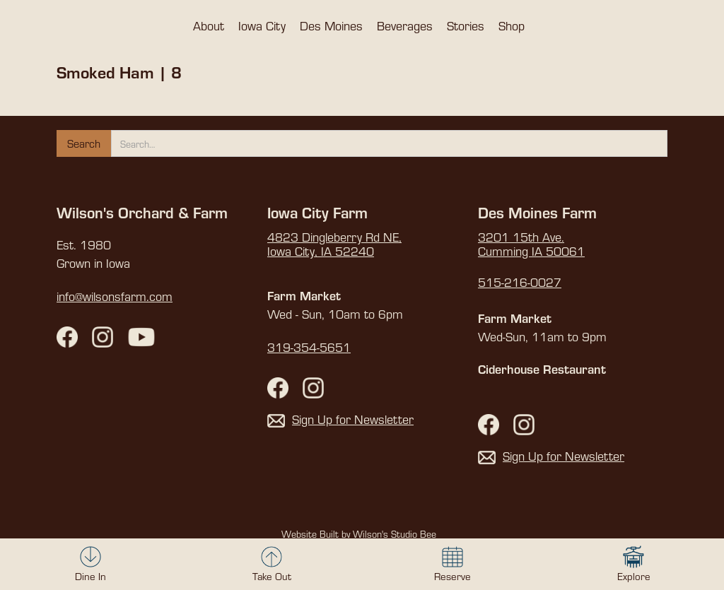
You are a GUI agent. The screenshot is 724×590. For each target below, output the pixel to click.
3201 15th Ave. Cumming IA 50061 (531, 244)
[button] (208, 25)
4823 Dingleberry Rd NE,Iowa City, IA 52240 (334, 244)
